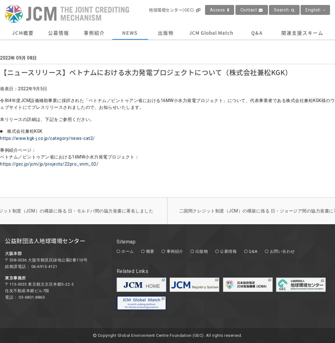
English (315, 9)
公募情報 (58, 32)
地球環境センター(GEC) (174, 10)
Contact (251, 9)
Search (284, 9)
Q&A (257, 32)
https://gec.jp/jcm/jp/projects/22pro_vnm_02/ (49, 164)
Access (220, 9)
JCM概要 (23, 32)
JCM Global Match (211, 32)
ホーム (127, 251)
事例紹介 (94, 32)
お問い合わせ (282, 251)
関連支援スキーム (302, 32)
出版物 (166, 32)
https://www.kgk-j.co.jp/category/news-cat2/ (47, 138)
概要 (150, 251)
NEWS (130, 32)
